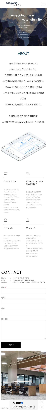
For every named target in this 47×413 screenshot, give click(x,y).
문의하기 (11, 345)
